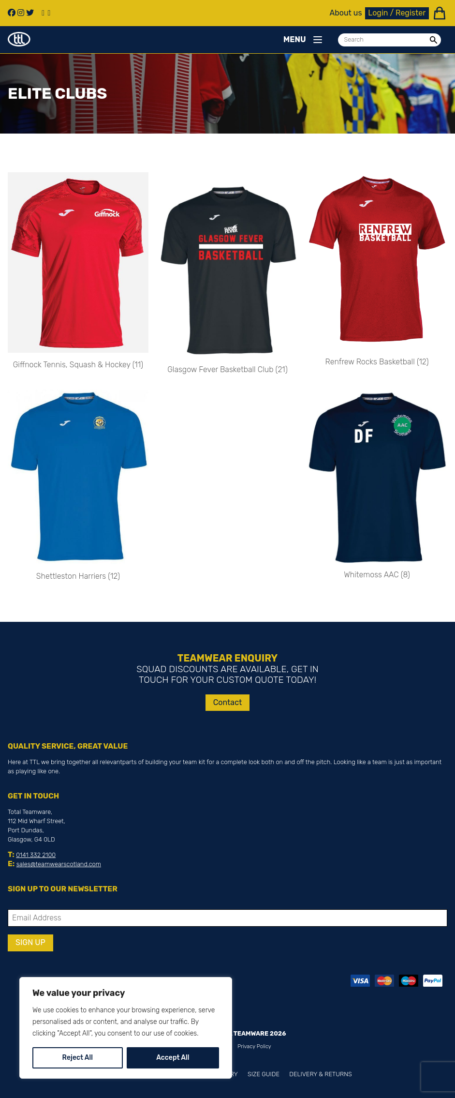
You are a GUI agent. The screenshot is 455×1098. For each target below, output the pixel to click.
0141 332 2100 (36, 854)
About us (346, 13)
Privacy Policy (254, 1046)
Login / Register (397, 12)
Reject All (77, 1057)
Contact (227, 702)
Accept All (172, 1057)
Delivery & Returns (320, 1074)
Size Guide (263, 1074)
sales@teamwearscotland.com (58, 864)
